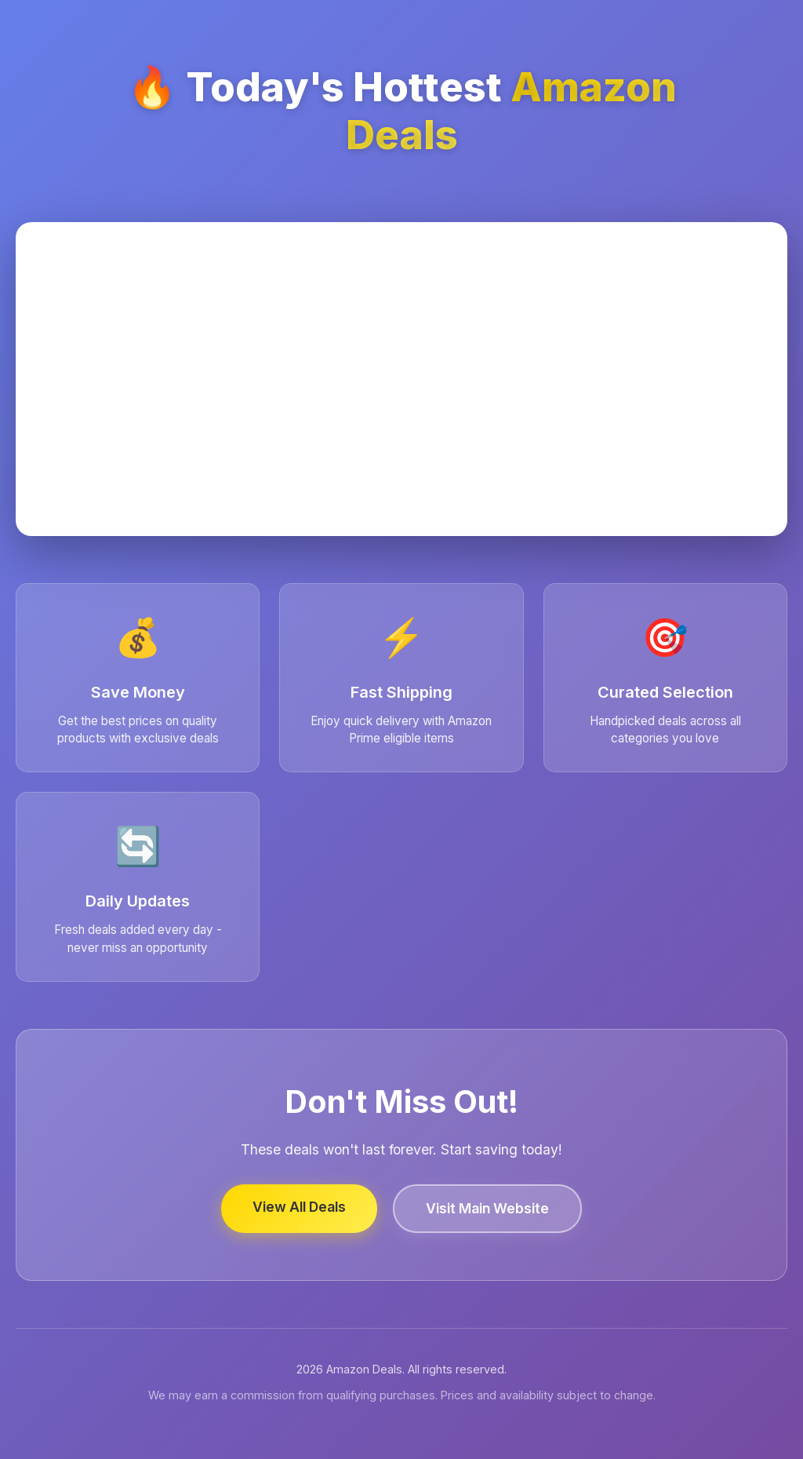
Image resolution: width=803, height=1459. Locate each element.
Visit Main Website (487, 1208)
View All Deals (299, 1206)
